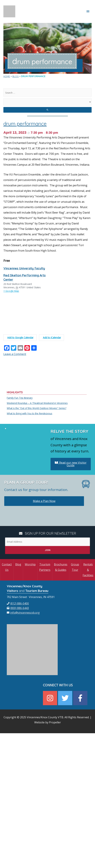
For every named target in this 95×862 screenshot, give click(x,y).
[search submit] (47, 110)
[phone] (18, 603)
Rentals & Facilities (88, 569)
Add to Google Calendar (19, 337)
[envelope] (23, 612)
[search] (47, 92)
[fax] (18, 608)
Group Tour (75, 567)
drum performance (25, 123)
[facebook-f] (80, 698)
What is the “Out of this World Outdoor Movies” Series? (36, 408)
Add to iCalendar (51, 337)
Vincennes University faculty (24, 268)
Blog (18, 564)
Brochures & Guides (60, 567)
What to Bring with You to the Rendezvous (29, 413)
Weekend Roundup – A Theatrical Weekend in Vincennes (37, 403)
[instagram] (50, 698)
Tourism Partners (44, 567)
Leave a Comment (14, 354)
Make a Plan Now (44, 501)
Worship (30, 564)
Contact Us (7, 567)
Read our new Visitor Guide (71, 464)
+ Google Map (11, 291)
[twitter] (65, 698)
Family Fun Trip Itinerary (20, 397)
